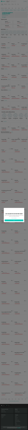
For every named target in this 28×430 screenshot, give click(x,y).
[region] (14, 427)
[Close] (26, 427)
